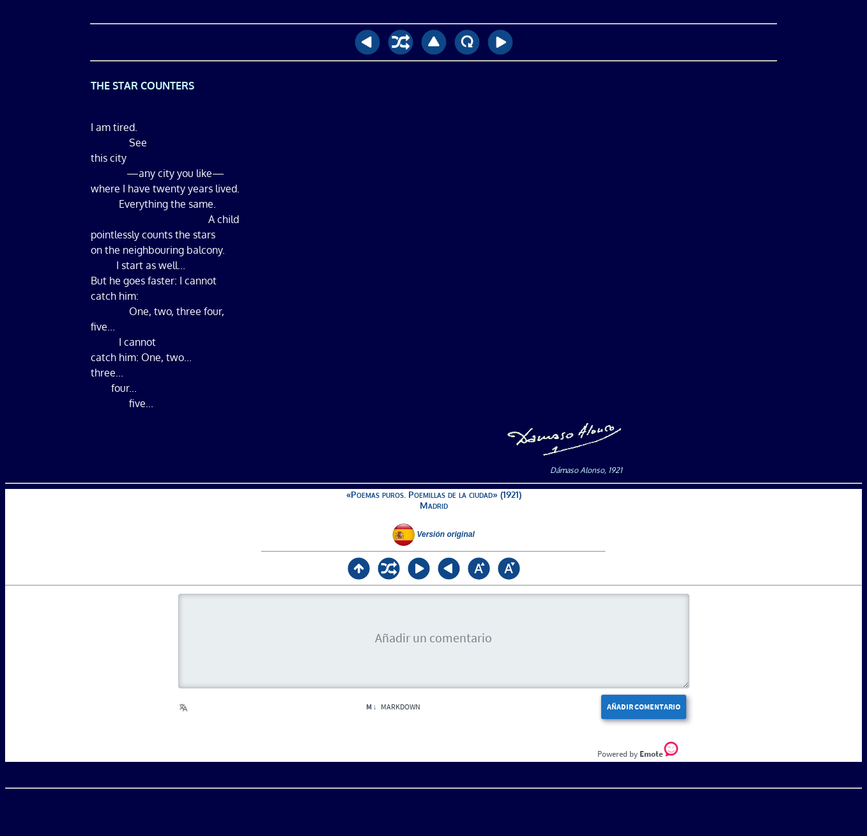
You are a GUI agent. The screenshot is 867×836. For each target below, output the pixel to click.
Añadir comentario (643, 706)
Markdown (393, 706)
